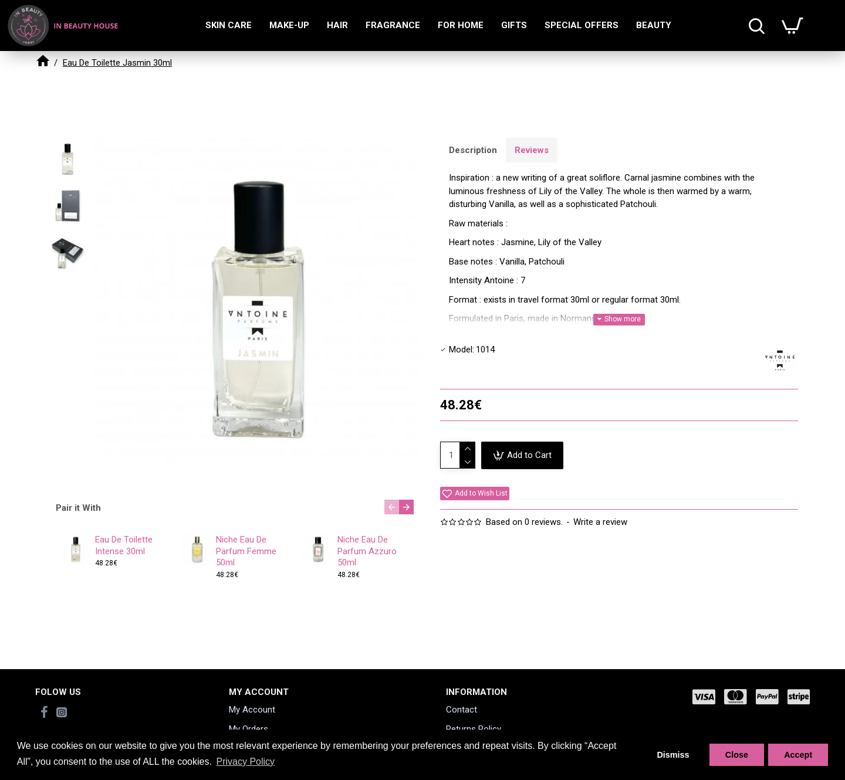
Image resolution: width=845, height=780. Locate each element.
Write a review (600, 522)
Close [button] (736, 754)
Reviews (532, 150)
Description (473, 150)
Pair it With (78, 508)
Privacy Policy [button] (245, 762)
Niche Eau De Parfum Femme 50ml (246, 551)
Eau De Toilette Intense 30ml (124, 545)
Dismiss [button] (673, 754)
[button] (391, 507)
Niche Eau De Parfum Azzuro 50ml (367, 551)
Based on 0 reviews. (524, 522)
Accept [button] (798, 754)
